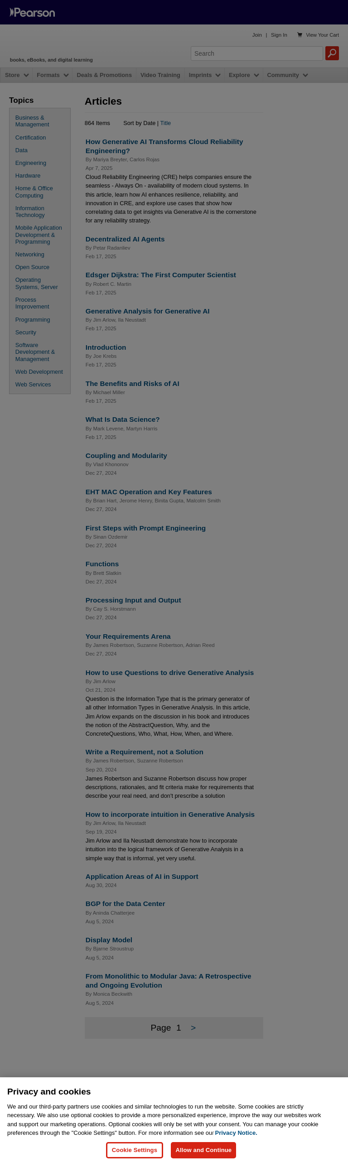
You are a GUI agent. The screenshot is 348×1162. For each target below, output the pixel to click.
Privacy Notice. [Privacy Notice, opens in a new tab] (236, 1141)
